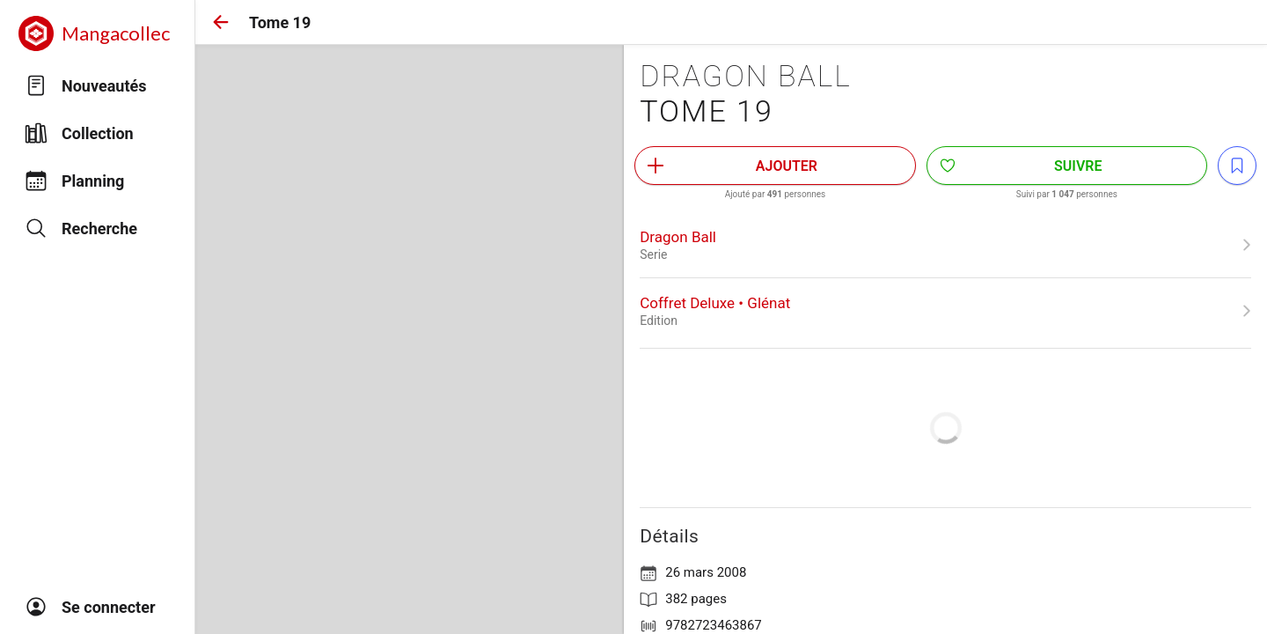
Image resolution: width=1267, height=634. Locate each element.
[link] (945, 244)
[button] (220, 22)
